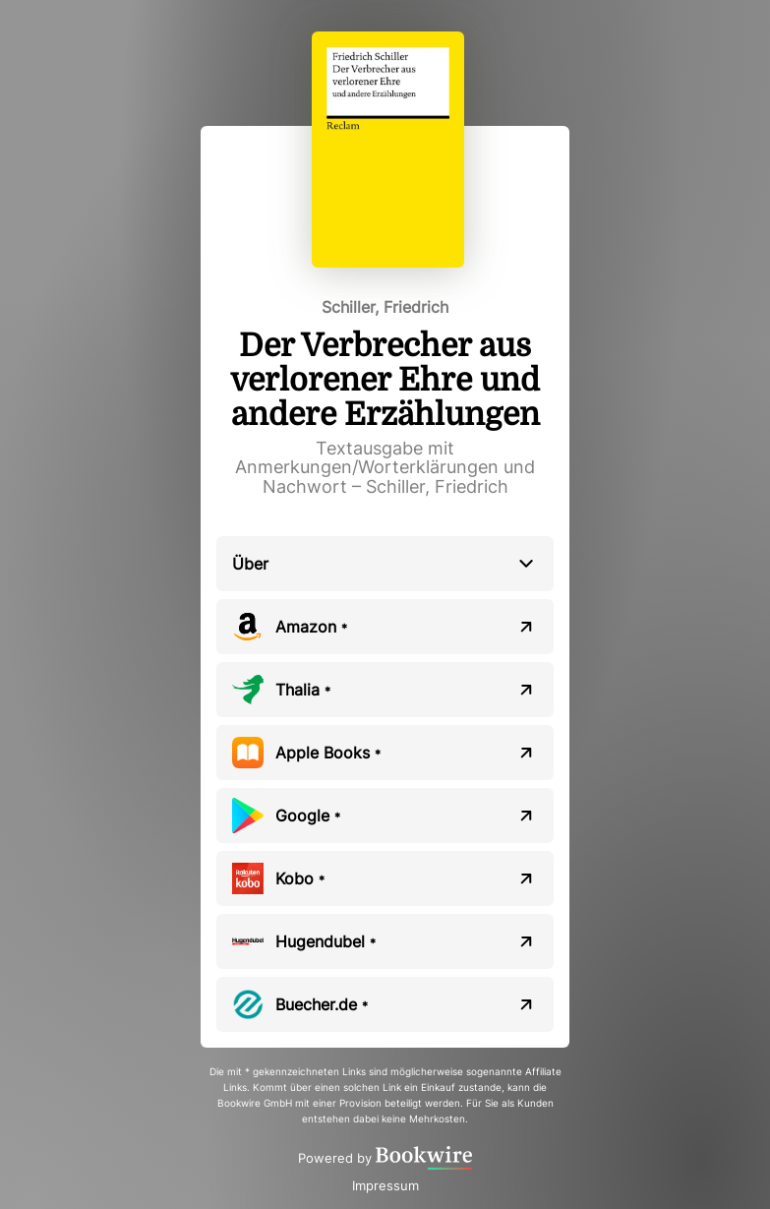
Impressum (385, 1185)
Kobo (300, 878)
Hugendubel (325, 941)
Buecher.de (321, 1004)
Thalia (302, 689)
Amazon (311, 626)
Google (307, 815)
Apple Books (328, 752)
